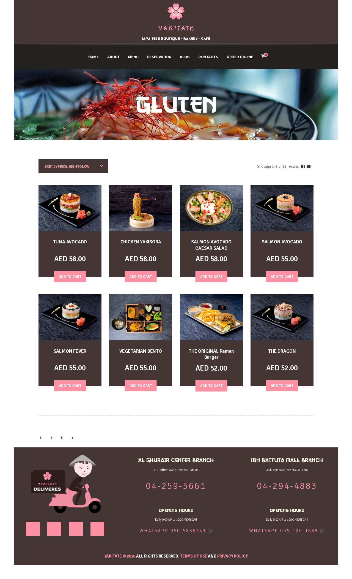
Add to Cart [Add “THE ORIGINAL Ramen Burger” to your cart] (211, 386)
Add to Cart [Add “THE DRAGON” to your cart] (282, 386)
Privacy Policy (232, 556)
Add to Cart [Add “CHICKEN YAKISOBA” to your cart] (141, 276)
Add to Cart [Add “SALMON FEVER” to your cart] (70, 386)
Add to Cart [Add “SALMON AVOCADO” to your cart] (282, 276)
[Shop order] (73, 166)
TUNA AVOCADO (70, 242)
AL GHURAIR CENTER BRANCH (51, 9)
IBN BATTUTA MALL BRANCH (300, 9)
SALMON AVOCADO (282, 242)
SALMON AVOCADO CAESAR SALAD (211, 245)
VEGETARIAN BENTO (140, 351)
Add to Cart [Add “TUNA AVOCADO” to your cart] (70, 276)
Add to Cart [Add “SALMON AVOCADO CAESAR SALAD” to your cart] (211, 276)
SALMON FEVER (70, 351)
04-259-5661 (51, 22)
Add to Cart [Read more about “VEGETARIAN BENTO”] (141, 386)
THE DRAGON (282, 351)
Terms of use (193, 556)
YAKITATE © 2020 (120, 556)
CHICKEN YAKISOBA (140, 242)
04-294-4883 (300, 22)
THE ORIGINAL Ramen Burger (211, 354)
